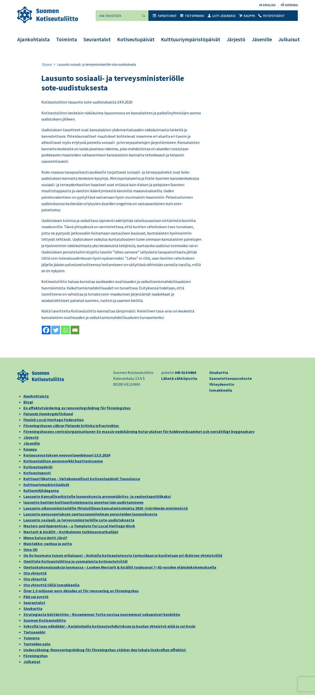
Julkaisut (289, 39)
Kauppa (247, 16)
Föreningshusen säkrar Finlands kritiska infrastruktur (71, 425)
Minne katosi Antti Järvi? (45, 537)
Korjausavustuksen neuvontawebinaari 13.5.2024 (66, 455)
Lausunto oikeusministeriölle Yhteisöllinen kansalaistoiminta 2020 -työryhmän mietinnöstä (105, 508)
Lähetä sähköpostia (179, 378)
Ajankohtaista (33, 39)
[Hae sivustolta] (117, 15)
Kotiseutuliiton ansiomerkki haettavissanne (63, 460)
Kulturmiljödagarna (41, 490)
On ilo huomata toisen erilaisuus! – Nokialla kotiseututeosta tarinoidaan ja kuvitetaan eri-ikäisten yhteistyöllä (122, 555)
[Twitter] (55, 330)
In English (267, 5)
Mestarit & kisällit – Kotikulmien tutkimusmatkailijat (70, 531)
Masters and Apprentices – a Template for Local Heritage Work (79, 525)
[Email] (75, 330)
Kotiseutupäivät (136, 39)
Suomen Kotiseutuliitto (44, 620)
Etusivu (47, 64)
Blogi (28, 401)
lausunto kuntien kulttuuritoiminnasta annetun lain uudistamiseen (83, 502)
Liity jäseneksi (222, 16)
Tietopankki (192, 16)
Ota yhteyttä (35, 573)
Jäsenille (262, 39)
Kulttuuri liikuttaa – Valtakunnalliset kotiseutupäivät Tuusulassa (81, 478)
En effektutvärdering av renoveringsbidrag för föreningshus (77, 407)
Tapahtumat (165, 16)
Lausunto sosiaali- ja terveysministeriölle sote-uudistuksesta (78, 520)
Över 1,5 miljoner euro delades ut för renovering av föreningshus (81, 590)
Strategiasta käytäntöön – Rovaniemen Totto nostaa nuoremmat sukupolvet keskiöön (101, 614)
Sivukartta (218, 372)
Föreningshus (35, 655)
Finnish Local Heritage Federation (53, 419)
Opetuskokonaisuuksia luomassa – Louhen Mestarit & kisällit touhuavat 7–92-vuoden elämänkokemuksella (119, 567)
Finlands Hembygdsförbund (48, 413)
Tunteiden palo (36, 643)
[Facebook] (46, 330)
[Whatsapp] (65, 330)
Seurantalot (97, 39)
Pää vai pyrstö (35, 596)
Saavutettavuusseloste (230, 378)
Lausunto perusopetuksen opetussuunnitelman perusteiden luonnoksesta (90, 514)
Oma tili (30, 549)
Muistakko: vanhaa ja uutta (47, 543)
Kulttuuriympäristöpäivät (190, 39)
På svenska (289, 5)
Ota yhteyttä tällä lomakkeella (51, 584)
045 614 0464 (185, 372)
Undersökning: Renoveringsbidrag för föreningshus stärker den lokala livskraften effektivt (105, 649)
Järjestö (236, 39)
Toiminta (66, 39)
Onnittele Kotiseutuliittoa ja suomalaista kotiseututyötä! (75, 561)
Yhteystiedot (271, 16)
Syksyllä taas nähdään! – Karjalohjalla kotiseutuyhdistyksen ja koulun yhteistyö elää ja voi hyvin (109, 626)
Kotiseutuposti (37, 472)
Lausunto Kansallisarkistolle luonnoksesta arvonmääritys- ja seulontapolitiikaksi (97, 496)
